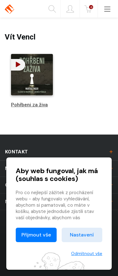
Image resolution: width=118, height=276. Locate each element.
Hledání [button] (52, 9)
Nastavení (82, 234)
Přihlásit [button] (70, 9)
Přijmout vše (36, 234)
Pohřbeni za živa (29, 105)
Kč (89, 9)
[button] (18, 65)
